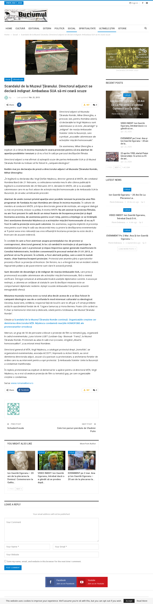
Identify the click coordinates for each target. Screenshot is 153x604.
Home (9, 28)
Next (19, 489)
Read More (142, 601)
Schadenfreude (15, 428)
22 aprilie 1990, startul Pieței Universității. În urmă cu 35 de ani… (134, 156)
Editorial (34, 28)
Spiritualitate (87, 28)
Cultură (20, 28)
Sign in (133, 3)
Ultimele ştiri (107, 28)
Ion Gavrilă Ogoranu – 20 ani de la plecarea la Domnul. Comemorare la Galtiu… (127, 104)
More (133, 28)
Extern (47, 28)
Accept (129, 600)
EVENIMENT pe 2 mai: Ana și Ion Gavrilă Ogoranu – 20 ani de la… (134, 141)
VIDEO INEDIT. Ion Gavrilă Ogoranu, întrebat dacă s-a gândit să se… (134, 126)
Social (72, 28)
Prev (11, 489)
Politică (59, 28)
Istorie (122, 28)
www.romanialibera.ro (22, 383)
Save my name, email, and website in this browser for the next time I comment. (44, 561)
